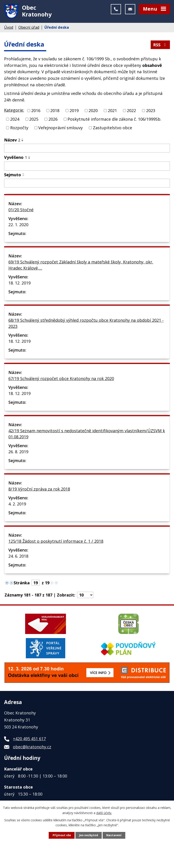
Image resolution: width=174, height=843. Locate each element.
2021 (112, 110)
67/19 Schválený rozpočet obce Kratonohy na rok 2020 (61, 378)
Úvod (8, 27)
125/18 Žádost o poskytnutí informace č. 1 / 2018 (55, 541)
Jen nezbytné (88, 835)
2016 (35, 110)
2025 (33, 119)
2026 (53, 119)
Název (12, 140)
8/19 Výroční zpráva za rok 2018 (39, 489)
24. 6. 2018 (18, 556)
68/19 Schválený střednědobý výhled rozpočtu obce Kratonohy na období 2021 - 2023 (86, 323)
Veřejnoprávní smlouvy (60, 127)
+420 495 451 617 (29, 738)
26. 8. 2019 (18, 451)
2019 (74, 110)
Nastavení (113, 835)
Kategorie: (14, 110)
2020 (93, 110)
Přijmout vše (62, 835)
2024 (14, 119)
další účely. (104, 812)
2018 (54, 110)
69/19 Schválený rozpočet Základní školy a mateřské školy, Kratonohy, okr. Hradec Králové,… (80, 265)
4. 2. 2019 (17, 504)
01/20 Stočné (21, 209)
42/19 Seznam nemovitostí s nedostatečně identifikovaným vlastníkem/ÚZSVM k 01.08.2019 (86, 433)
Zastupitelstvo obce (112, 127)
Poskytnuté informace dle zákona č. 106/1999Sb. (114, 119)
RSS (160, 44)
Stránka (22, 582)
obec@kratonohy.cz (32, 746)
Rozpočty (19, 127)
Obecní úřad (28, 27)
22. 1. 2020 (18, 224)
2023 (150, 110)
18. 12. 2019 (19, 283)
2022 (131, 110)
